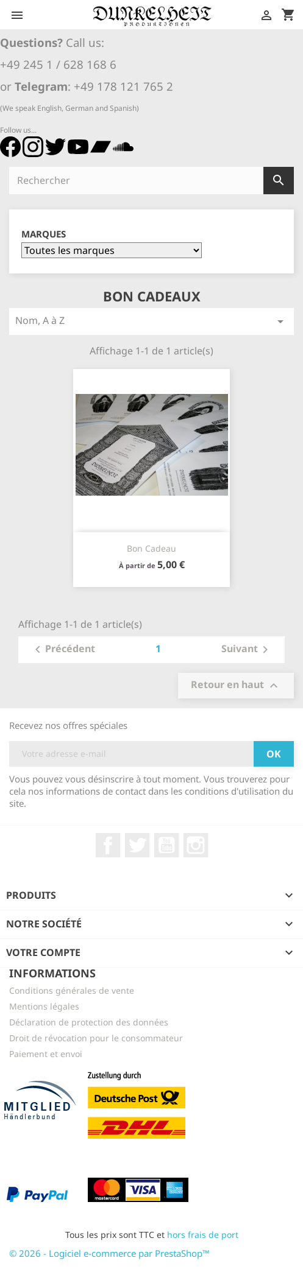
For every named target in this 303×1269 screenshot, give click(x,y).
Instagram (196, 845)
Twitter (137, 845)
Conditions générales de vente (71, 990)
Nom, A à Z (151, 321)
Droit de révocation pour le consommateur (96, 1038)
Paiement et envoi (45, 1054)
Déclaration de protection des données (88, 1022)
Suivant (247, 649)
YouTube (166, 845)
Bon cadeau (151, 548)
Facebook (108, 845)
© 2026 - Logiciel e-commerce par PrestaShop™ (109, 1253)
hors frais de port (202, 1234)
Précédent (62, 649)
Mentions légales (44, 1006)
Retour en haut (236, 685)
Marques (43, 234)
